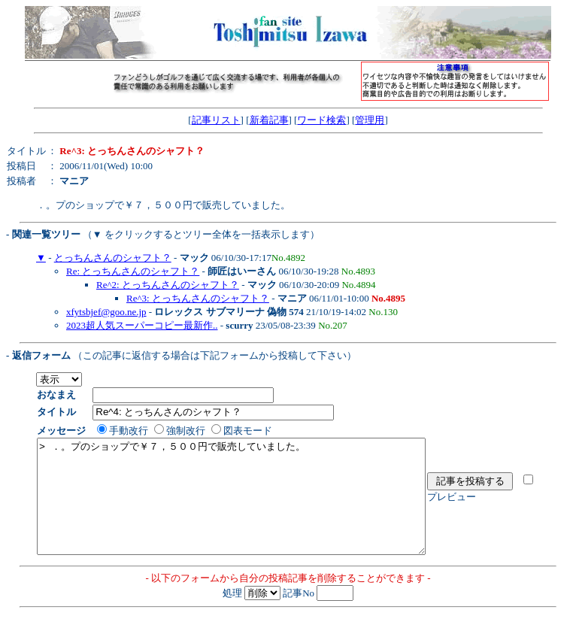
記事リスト (216, 120)
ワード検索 (321, 120)
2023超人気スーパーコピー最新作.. (142, 325)
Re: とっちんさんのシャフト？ (132, 271)
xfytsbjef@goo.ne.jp (106, 311)
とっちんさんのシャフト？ (112, 257)
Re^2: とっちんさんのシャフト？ (167, 284)
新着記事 (269, 120)
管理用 (369, 120)
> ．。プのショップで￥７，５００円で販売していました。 (254, 508)
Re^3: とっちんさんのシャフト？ (197, 298)
